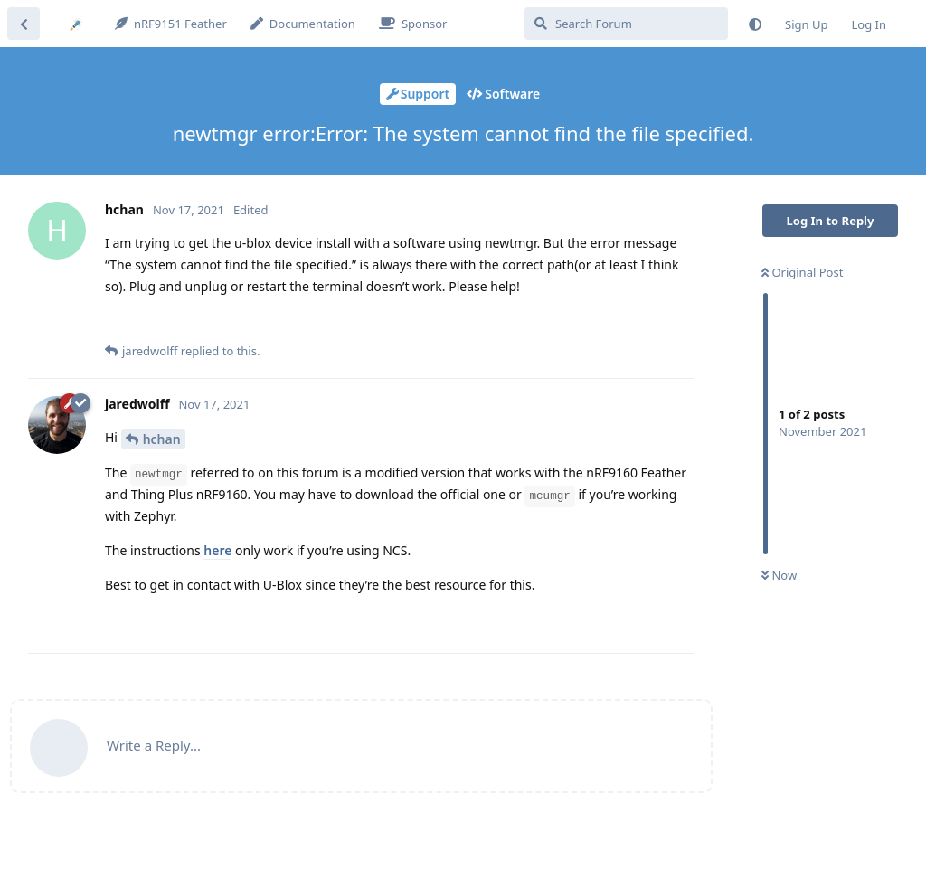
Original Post (802, 272)
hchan (162, 439)
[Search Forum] (626, 23)
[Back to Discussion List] (23, 23)
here (217, 550)
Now (779, 575)
